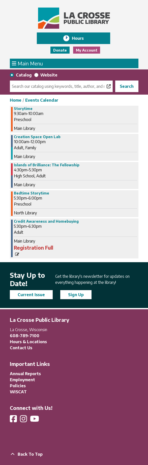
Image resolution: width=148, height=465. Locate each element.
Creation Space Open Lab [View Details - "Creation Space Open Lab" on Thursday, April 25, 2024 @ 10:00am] (37, 137)
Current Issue (31, 294)
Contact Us (21, 347)
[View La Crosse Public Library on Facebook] (14, 420)
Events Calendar (41, 100)
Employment (22, 379)
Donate (60, 50)
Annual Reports (25, 373)
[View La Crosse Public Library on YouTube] (35, 420)
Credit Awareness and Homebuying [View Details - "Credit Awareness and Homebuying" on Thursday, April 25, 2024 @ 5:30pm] (46, 221)
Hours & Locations (28, 341)
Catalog (24, 75)
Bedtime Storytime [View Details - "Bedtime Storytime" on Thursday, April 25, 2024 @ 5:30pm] (31, 193)
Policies (18, 385)
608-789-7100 (24, 335)
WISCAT (18, 391)
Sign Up (76, 294)
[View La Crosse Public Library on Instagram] (24, 420)
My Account (86, 50)
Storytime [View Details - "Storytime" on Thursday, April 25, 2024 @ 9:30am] (23, 108)
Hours (81, 38)
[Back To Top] (74, 454)
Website (48, 75)
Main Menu (27, 63)
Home (15, 100)
